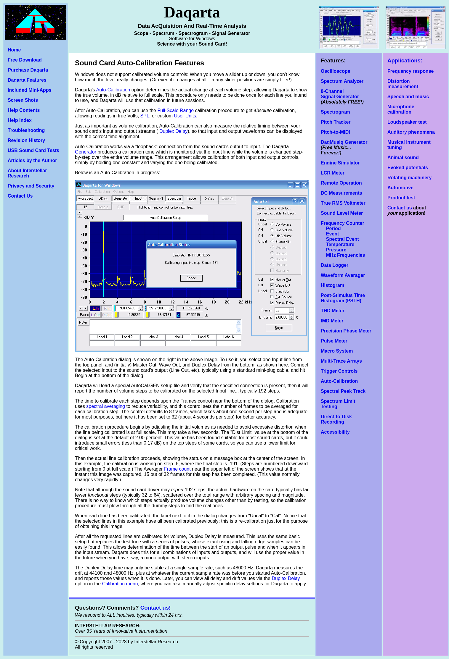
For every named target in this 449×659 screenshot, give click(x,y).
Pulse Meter (334, 340)
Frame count (177, 468)
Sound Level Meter (342, 213)
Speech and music (408, 96)
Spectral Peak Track (343, 391)
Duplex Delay (173, 131)
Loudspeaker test (406, 122)
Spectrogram (335, 111)
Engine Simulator (340, 162)
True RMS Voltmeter (343, 203)
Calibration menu (120, 583)
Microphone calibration (400, 109)
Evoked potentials (407, 167)
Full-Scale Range (175, 110)
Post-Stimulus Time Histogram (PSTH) (343, 298)
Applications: (404, 60)
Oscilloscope (335, 71)
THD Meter (332, 310)
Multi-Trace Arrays (341, 361)
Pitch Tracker (336, 122)
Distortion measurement (402, 84)
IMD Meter (332, 320)
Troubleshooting (26, 130)
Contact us (399, 207)
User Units (185, 115)
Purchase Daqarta (28, 69)
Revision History (26, 140)
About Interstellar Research (27, 173)
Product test (401, 197)
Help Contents (24, 110)
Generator (85, 151)
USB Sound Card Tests (33, 150)
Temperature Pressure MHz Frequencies (343, 250)
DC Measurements (341, 193)
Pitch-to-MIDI (335, 132)
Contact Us (20, 195)
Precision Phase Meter (346, 330)
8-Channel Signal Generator (340, 94)
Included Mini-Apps (30, 90)
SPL (144, 115)
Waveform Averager (343, 275)
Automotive (400, 187)
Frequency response (410, 71)
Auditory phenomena (411, 132)
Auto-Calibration (113, 89)
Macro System (337, 350)
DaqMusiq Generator (344, 142)
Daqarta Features (27, 80)
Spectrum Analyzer (342, 81)
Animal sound (403, 157)
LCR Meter (332, 172)
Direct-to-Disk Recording (336, 419)
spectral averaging (105, 406)
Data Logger (334, 265)
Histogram (332, 285)
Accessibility (335, 432)
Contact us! (155, 608)
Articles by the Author (32, 160)
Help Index (20, 120)
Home (14, 49)
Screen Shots (23, 100)
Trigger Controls (339, 371)
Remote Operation (341, 182)
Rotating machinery (409, 177)
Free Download (25, 59)
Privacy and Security (31, 185)
